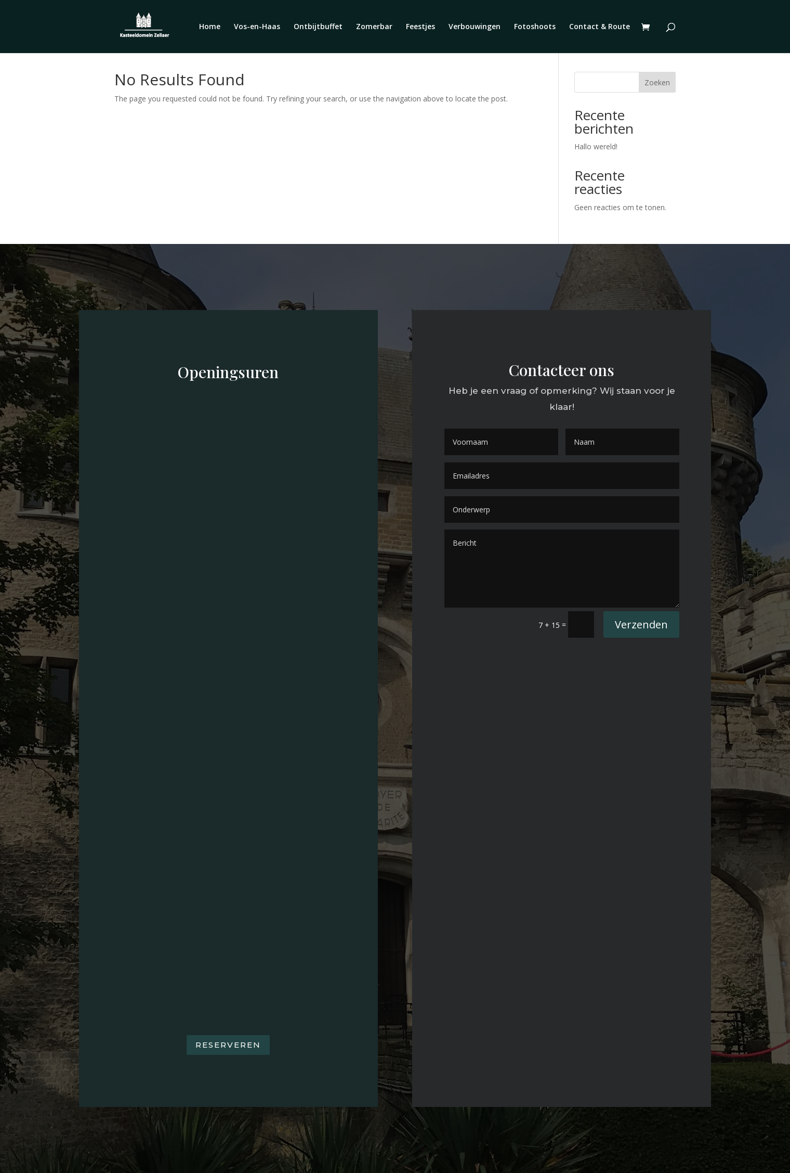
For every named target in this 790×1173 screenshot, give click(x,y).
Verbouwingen (475, 27)
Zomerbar (374, 27)
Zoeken (657, 82)
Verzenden (641, 624)
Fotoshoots (535, 27)
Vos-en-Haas (257, 27)
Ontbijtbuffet (318, 27)
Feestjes (420, 27)
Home (209, 27)
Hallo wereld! (595, 146)
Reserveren (228, 1045)
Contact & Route (599, 27)
